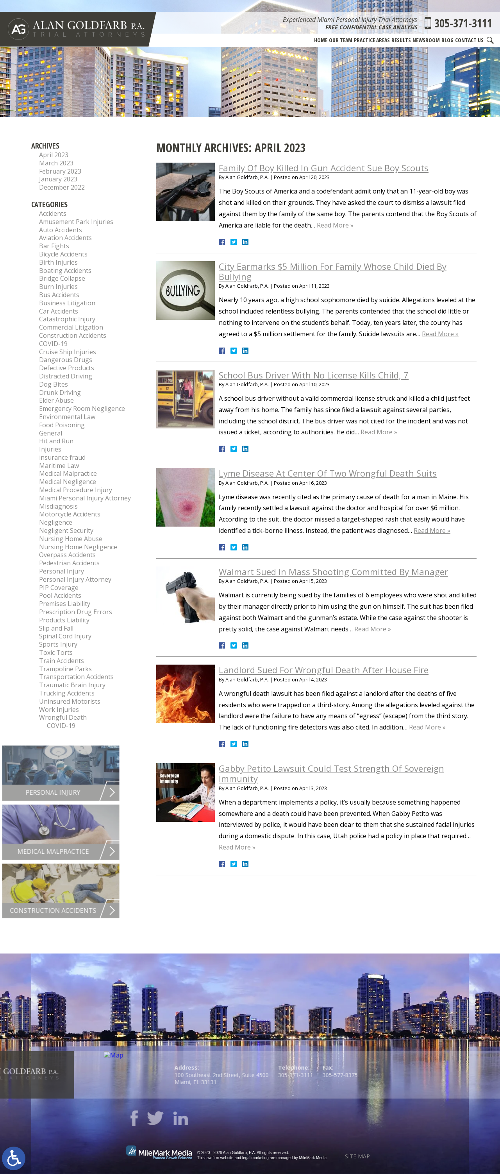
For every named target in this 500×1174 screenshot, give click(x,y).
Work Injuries (59, 709)
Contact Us (469, 40)
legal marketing (255, 1158)
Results (401, 40)
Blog (447, 40)
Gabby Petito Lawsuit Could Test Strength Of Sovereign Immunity (331, 773)
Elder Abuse (56, 400)
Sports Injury (58, 644)
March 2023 (56, 163)
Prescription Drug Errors (75, 612)
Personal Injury (61, 571)
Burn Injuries (58, 286)
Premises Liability (64, 603)
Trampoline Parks (65, 669)
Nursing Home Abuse (70, 538)
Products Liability (64, 620)
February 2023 (60, 171)
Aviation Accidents (65, 237)
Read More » (335, 225)
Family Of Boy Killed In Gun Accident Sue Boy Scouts (324, 168)
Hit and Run (56, 441)
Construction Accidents (72, 335)
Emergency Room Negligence (82, 408)
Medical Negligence (67, 481)
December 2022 (62, 187)
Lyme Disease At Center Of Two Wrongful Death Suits (328, 473)
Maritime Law (59, 465)
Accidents (52, 213)
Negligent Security (66, 530)
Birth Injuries (58, 262)
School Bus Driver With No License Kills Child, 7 (314, 375)
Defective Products (66, 368)
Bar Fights (54, 246)
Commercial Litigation (71, 327)
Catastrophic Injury (67, 319)
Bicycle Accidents (63, 254)
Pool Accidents (60, 595)
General (50, 433)
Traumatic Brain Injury (72, 685)
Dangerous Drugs (65, 359)
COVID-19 (53, 343)
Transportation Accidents (76, 676)
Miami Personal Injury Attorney (85, 498)
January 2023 (58, 179)
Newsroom (426, 40)
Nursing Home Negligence (78, 547)
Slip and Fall (56, 628)
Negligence (55, 522)
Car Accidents (58, 311)
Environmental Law (67, 416)
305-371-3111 (463, 23)
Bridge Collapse (62, 278)
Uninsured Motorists (69, 701)
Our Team (340, 40)
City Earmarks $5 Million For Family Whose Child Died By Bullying (332, 271)
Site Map (357, 1156)
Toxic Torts (56, 652)
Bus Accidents (59, 294)
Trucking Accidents (67, 693)
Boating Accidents (65, 270)
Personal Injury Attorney (75, 579)
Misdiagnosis (58, 506)
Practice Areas (372, 40)
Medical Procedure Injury (75, 490)
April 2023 (53, 155)
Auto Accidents (60, 230)
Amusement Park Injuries (76, 221)
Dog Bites (53, 384)
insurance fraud (62, 457)
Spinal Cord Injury (65, 636)
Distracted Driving (65, 376)
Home (320, 40)
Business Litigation (67, 303)
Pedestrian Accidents (69, 563)
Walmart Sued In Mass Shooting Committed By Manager (333, 571)
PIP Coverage (59, 587)
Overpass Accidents (67, 554)
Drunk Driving (60, 392)
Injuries (50, 449)
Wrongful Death (63, 717)
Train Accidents (61, 660)
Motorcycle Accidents (69, 514)
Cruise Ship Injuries (67, 352)
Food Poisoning (62, 425)
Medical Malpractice (68, 473)
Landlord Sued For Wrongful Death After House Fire (324, 670)
